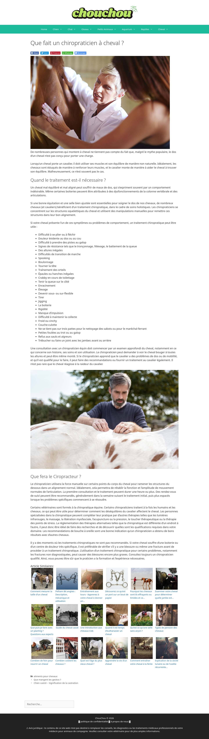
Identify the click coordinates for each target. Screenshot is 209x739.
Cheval (164, 29)
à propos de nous (119, 721)
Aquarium (130, 29)
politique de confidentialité (94, 721)
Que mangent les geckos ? (47, 679)
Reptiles (148, 29)
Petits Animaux (108, 29)
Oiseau (88, 29)
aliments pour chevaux (45, 676)
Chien (59, 29)
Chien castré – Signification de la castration (56, 682)
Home (44, 29)
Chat (73, 29)
